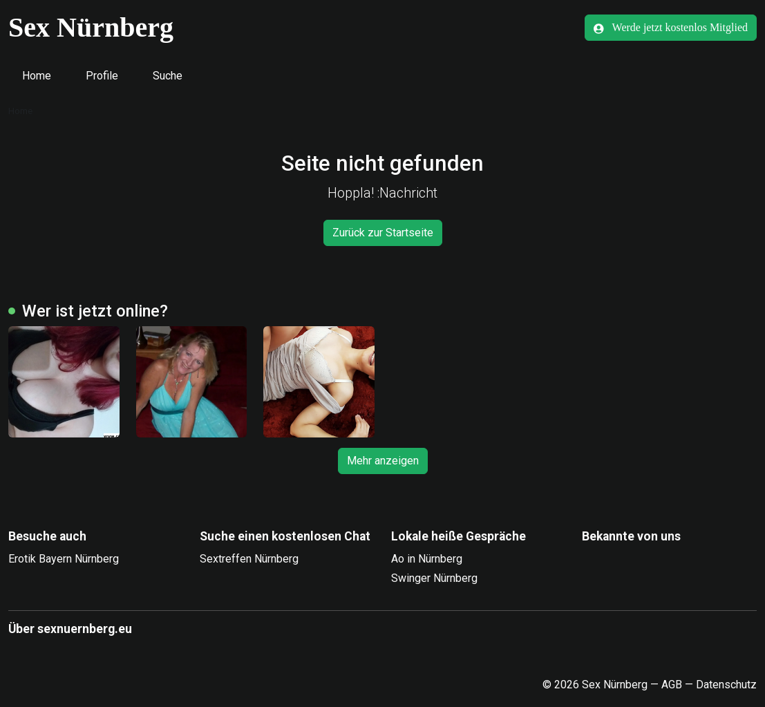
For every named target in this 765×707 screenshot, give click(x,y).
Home (36, 75)
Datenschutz (726, 684)
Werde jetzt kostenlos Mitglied (671, 27)
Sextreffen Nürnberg (249, 558)
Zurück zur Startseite (382, 232)
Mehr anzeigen (383, 460)
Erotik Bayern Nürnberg (63, 558)
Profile (102, 75)
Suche (167, 75)
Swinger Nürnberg (434, 578)
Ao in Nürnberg (426, 558)
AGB (671, 684)
